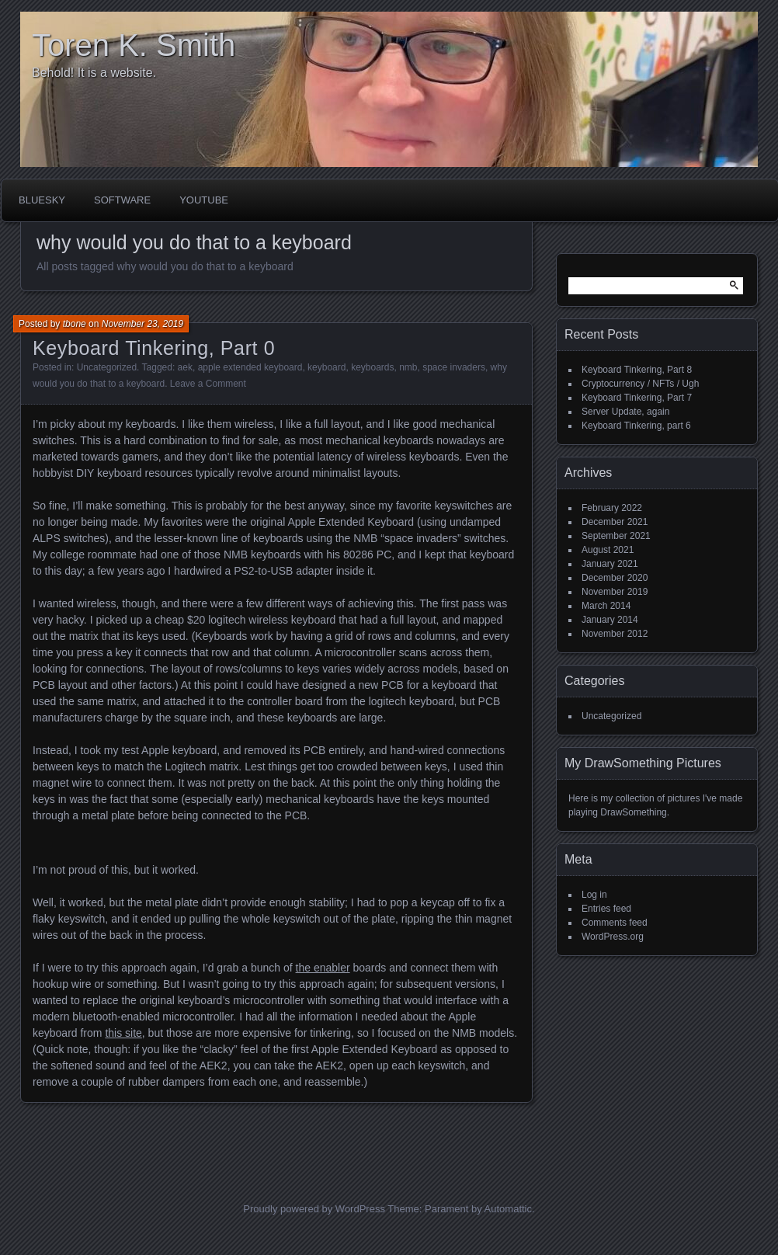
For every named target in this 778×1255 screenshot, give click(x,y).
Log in (594, 894)
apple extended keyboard (250, 367)
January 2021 (610, 563)
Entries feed (606, 908)
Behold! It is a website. (94, 72)
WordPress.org (613, 936)
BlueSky (42, 200)
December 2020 (615, 577)
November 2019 (615, 591)
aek (185, 367)
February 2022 (612, 507)
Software (122, 200)
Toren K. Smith (133, 45)
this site (123, 1033)
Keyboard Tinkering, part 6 (636, 425)
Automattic (508, 1209)
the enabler (323, 967)
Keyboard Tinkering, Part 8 (637, 369)
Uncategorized (107, 367)
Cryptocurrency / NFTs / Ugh (640, 383)
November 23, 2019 (142, 323)
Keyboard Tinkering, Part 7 (637, 397)
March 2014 (606, 605)
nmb (408, 367)
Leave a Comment (208, 383)
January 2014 (610, 619)
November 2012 (615, 633)
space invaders (453, 367)
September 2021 (616, 535)
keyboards (372, 367)
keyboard (326, 367)
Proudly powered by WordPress (314, 1209)
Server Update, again (625, 411)
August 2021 (608, 549)
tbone (74, 323)
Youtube (203, 200)
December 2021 (615, 521)
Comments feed (615, 922)
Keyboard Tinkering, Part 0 (154, 348)
